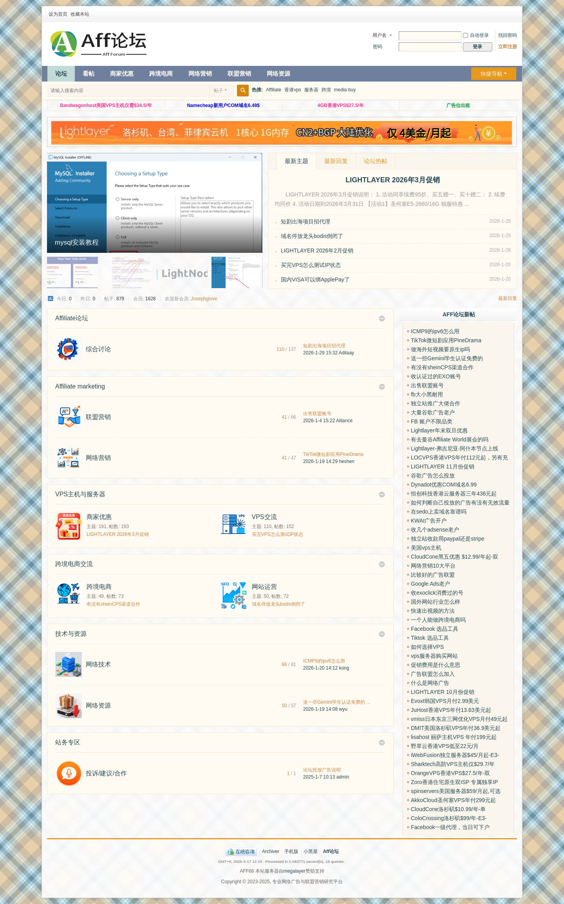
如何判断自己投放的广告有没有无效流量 (460, 502)
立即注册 (507, 46)
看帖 (88, 73)
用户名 (379, 35)
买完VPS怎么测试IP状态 (311, 265)
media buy (345, 90)
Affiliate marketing (80, 386)
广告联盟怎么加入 (433, 674)
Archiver (270, 851)
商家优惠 (122, 73)
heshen (346, 461)
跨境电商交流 (74, 564)
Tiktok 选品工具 (430, 638)
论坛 (61, 73)
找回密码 (507, 35)
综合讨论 (98, 349)
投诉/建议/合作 (106, 773)
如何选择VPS (427, 647)
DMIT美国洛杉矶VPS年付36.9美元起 (456, 728)
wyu (343, 709)
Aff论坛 (331, 851)
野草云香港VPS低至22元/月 (445, 746)
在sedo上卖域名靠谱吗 (438, 511)
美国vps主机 (426, 548)
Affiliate (273, 90)
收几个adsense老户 (435, 529)
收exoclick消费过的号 (437, 593)
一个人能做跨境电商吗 (438, 620)
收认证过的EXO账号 (436, 376)
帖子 (218, 90)
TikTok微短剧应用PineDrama (333, 454)
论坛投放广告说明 (322, 770)
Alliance (344, 420)
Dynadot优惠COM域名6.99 (444, 484)
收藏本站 (79, 14)
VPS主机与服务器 (80, 494)
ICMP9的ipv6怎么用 (324, 661)
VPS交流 (264, 517)
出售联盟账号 (317, 413)
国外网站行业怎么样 (435, 602)
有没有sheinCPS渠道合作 (113, 604)
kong (344, 668)
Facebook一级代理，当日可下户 (450, 827)
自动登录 (476, 35)
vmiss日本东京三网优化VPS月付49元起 (459, 719)
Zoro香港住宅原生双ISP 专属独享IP (454, 782)
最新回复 (336, 161)
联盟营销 (239, 73)
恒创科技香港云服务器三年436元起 (454, 493)
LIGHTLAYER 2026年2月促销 (317, 250)
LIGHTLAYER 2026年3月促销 (118, 534)
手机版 (291, 851)
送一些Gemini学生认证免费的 (447, 358)
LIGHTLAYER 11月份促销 (442, 466)
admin (342, 777)
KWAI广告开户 (428, 520)
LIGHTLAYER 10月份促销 (442, 692)
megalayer (295, 871)
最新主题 (296, 161)
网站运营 (264, 586)
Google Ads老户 (430, 584)
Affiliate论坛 (71, 318)
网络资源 (278, 73)
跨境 (326, 90)
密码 (377, 46)
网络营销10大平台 (433, 566)
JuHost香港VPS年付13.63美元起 (451, 710)
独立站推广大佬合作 (435, 403)
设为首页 (58, 14)
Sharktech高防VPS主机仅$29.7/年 (453, 764)
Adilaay (346, 353)
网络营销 (200, 73)
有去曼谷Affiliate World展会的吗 (449, 439)
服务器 (311, 90)
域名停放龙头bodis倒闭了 (312, 236)
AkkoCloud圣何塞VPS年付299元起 (453, 800)
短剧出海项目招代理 (305, 221)
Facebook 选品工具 (434, 629)
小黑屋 (311, 851)
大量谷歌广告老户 (433, 412)
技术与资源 (71, 633)
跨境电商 (161, 73)
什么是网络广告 (430, 683)
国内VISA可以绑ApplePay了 (315, 279)
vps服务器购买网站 (434, 656)
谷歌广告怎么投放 (433, 475)
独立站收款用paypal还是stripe (447, 539)
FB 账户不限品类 (431, 421)
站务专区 (67, 742)
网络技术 (98, 664)
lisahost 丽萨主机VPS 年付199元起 (454, 737)
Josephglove (204, 298)
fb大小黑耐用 (427, 394)
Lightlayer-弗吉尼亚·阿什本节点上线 (454, 448)
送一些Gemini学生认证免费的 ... (336, 702)
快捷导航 (492, 74)
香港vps (292, 90)
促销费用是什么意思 (435, 665)
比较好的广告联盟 (433, 575)
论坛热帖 (375, 161)
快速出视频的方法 (433, 611)
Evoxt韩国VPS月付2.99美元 (445, 701)
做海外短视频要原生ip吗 (440, 349)
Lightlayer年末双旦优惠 (439, 430)
